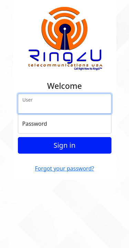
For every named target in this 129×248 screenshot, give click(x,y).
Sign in (65, 145)
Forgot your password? (64, 168)
